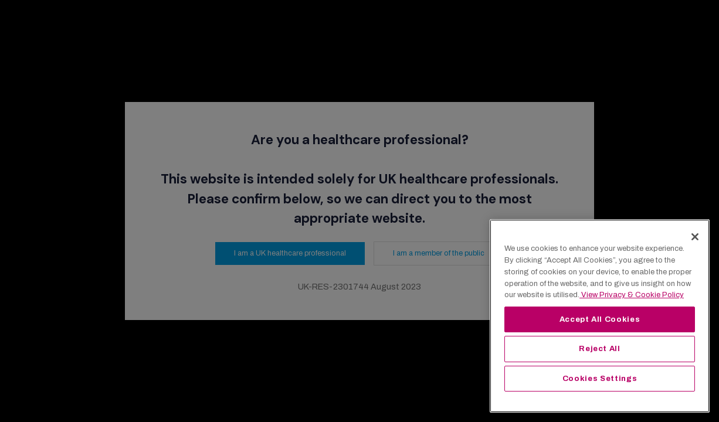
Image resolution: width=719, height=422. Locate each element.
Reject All (599, 348)
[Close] (695, 237)
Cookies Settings (599, 378)
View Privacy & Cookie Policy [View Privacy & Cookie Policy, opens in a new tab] (631, 294)
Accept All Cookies (599, 319)
